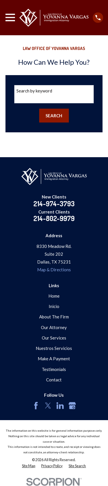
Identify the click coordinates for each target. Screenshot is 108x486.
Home (54, 295)
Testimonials (54, 369)
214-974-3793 (54, 203)
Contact (54, 379)
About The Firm (54, 316)
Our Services (54, 337)
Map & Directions (54, 269)
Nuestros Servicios (54, 348)
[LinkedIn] (60, 405)
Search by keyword (34, 90)
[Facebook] (36, 405)
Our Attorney (54, 327)
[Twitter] (48, 405)
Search (54, 115)
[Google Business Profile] (72, 405)
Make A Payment (54, 358)
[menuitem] (28, 466)
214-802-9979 (54, 218)
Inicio (54, 306)
